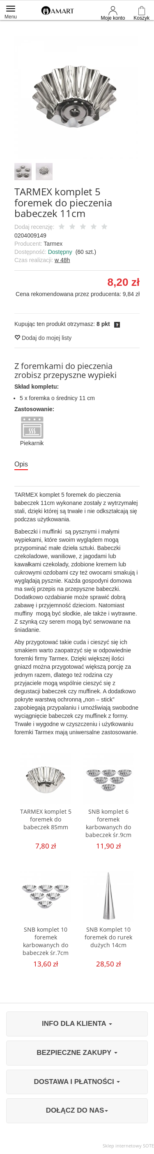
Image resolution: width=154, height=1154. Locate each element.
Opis (21, 464)
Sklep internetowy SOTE (128, 1146)
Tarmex (53, 243)
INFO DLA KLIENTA (77, 1023)
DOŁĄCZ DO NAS (77, 1110)
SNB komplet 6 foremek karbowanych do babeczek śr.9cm (108, 823)
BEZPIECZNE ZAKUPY (77, 1053)
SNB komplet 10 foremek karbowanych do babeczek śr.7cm (46, 941)
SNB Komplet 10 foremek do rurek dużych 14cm (108, 937)
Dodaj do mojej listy (42, 338)
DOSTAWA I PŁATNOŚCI (77, 1082)
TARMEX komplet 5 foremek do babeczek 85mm (45, 819)
